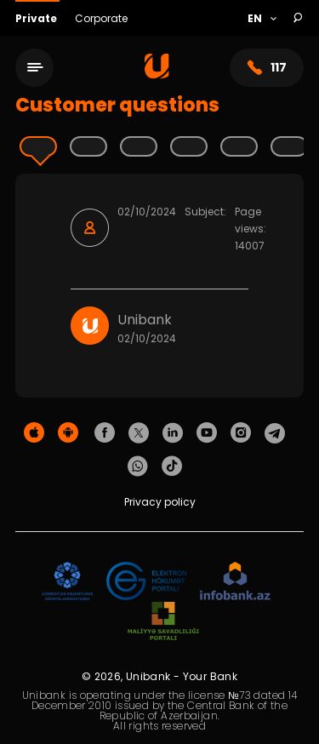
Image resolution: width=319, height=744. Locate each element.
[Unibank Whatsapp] (138, 466)
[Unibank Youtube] (207, 433)
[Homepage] (157, 74)
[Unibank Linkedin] (172, 433)
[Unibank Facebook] (104, 433)
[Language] (261, 19)
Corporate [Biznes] (101, 18)
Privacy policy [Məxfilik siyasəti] (160, 502)
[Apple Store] (34, 433)
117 (267, 68)
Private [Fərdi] (37, 18)
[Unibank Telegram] (275, 433)
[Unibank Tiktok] (172, 466)
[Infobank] (235, 582)
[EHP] (146, 582)
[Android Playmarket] (68, 433)
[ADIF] (67, 582)
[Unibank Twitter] (138, 433)
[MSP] (163, 622)
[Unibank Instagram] (241, 433)
